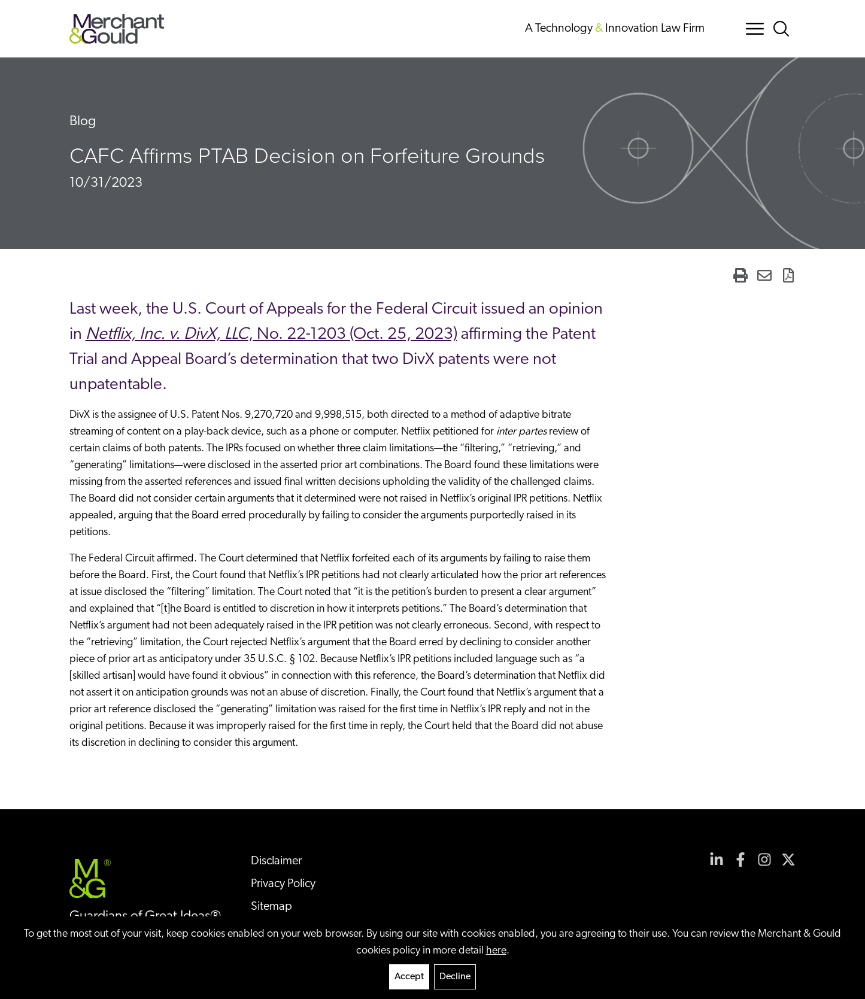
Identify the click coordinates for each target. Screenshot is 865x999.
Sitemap (271, 907)
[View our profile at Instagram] (764, 859)
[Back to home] (117, 29)
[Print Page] (740, 275)
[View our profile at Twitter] (788, 859)
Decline (455, 977)
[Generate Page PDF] (788, 275)
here (496, 951)
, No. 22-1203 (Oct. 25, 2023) (271, 334)
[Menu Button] (755, 29)
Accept (409, 977)
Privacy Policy (283, 884)
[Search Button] (784, 29)
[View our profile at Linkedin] (716, 859)
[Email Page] (764, 275)
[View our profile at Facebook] (740, 859)
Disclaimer (276, 861)
